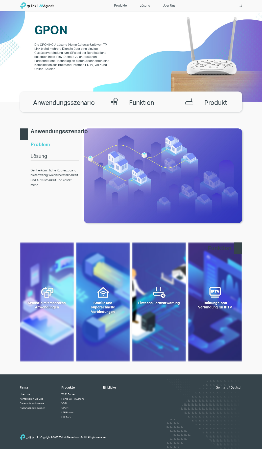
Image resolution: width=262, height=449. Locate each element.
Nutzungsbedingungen (32, 407)
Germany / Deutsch (229, 387)
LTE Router (67, 412)
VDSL (64, 403)
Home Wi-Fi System (72, 398)
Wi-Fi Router (68, 394)
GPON (64, 407)
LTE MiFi (66, 416)
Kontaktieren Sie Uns (31, 398)
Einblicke (109, 387)
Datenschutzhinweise (32, 403)
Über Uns (25, 394)
